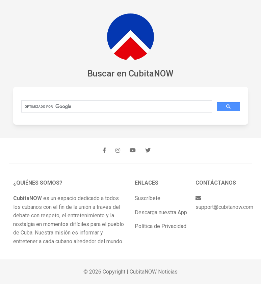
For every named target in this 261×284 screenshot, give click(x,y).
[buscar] (116, 106)
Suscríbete (147, 198)
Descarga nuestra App (161, 212)
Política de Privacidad (160, 226)
